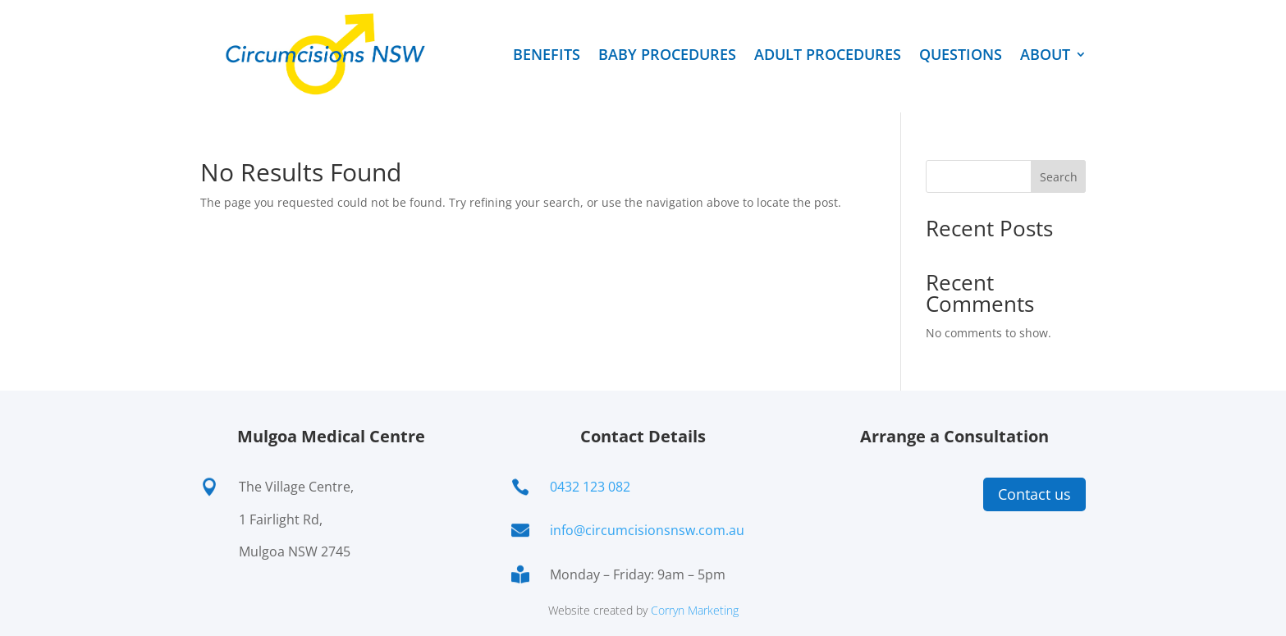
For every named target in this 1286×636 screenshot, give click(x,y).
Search (1059, 177)
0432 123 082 (590, 487)
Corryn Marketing (695, 610)
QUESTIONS (960, 54)
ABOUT (1045, 54)
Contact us (1034, 494)
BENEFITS (546, 54)
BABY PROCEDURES (667, 54)
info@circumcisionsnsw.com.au (647, 530)
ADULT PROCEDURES (827, 54)
